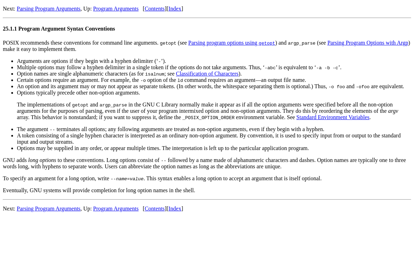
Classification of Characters (207, 74)
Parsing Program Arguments (49, 9)
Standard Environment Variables (333, 117)
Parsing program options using (231, 43)
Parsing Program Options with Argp (367, 43)
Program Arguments (116, 9)
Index (174, 9)
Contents (155, 9)
